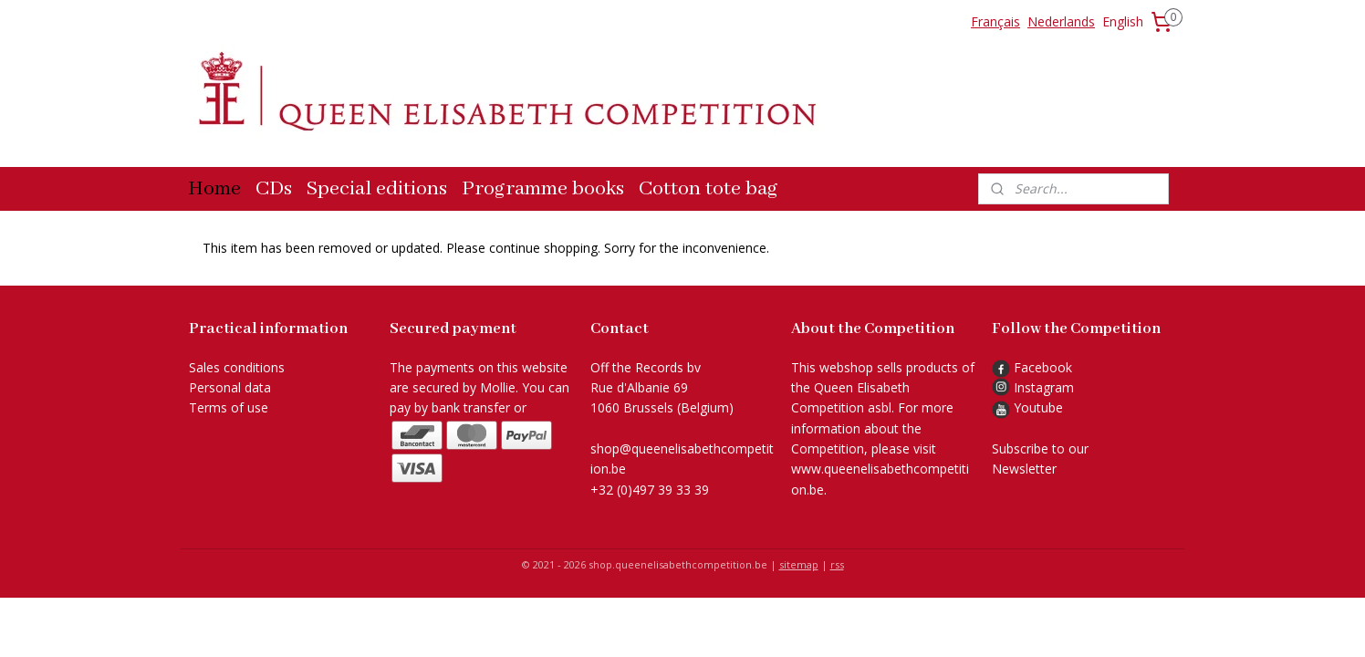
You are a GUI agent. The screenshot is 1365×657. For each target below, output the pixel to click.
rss (837, 564)
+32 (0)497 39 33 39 (649, 489)
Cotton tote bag (708, 189)
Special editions (377, 189)
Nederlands (1061, 21)
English (1122, 21)
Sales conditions (237, 367)
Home (214, 189)
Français (995, 21)
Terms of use (228, 407)
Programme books (543, 189)
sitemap (798, 564)
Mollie (498, 387)
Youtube (1038, 407)
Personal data (230, 387)
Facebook (1032, 367)
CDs (273, 189)
